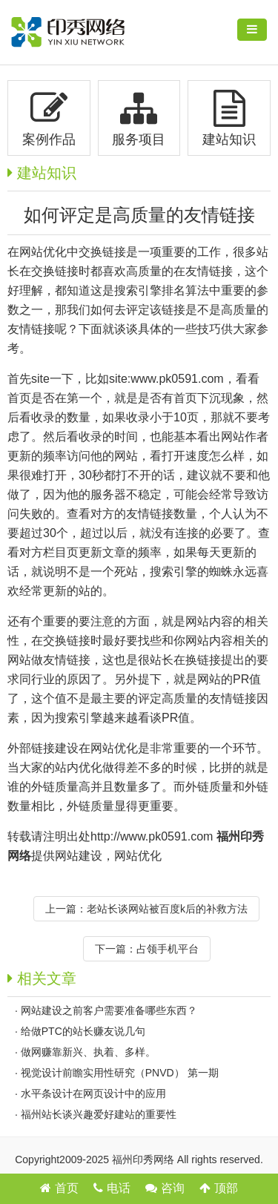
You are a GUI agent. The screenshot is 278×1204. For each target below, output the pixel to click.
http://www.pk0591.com (151, 836)
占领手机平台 (167, 949)
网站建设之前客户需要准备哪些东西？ (109, 1010)
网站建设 (78, 855)
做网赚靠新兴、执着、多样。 (88, 1052)
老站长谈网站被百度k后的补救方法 (167, 909)
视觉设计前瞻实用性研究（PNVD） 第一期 (120, 1073)
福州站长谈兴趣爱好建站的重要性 (98, 1114)
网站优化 (138, 855)
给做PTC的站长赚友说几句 (83, 1031)
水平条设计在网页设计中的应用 (93, 1093)
